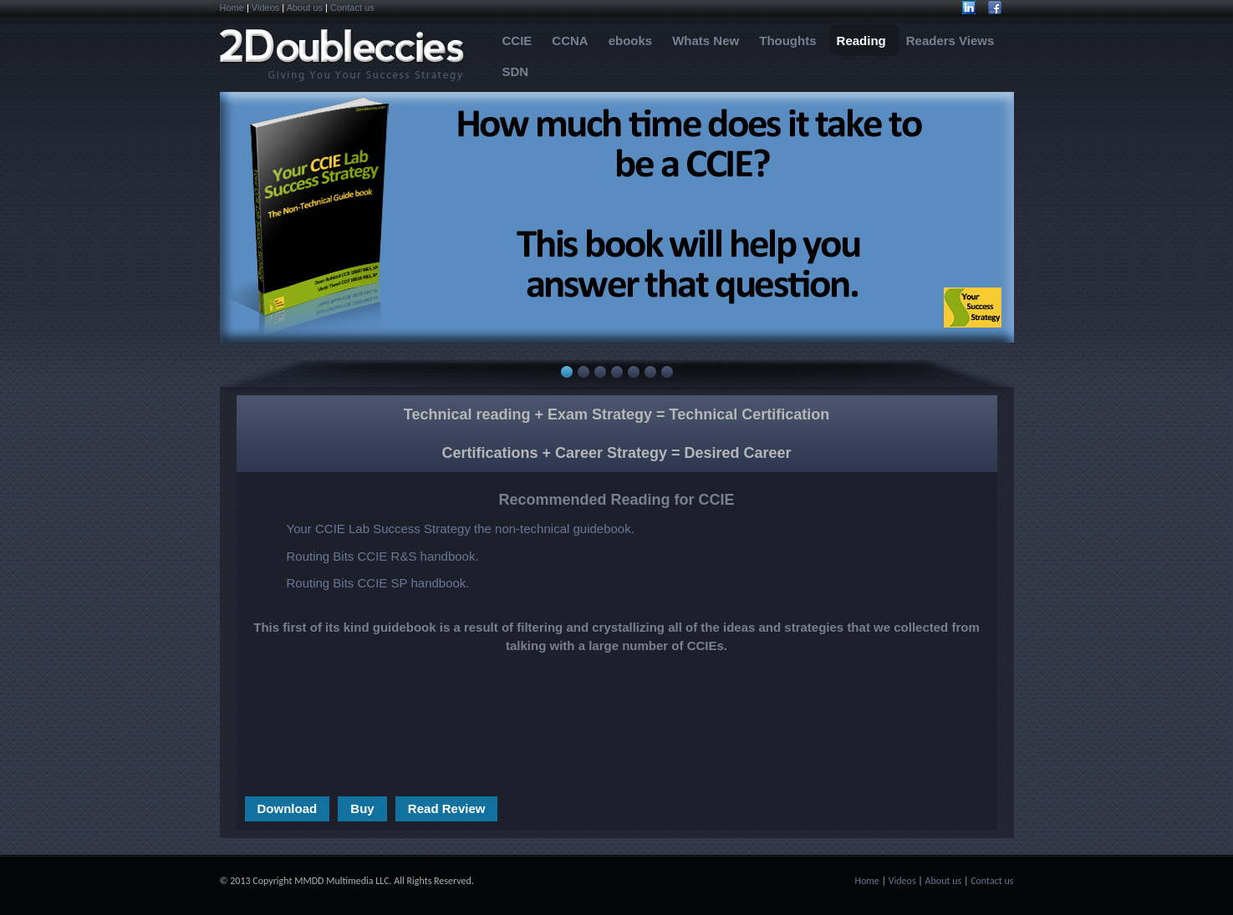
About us (305, 8)
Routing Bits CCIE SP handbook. (378, 583)
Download (287, 808)
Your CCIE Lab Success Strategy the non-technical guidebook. (460, 528)
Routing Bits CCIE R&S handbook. (383, 556)
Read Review (447, 808)
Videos (265, 8)
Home (232, 8)
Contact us (352, 8)
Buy (362, 808)
